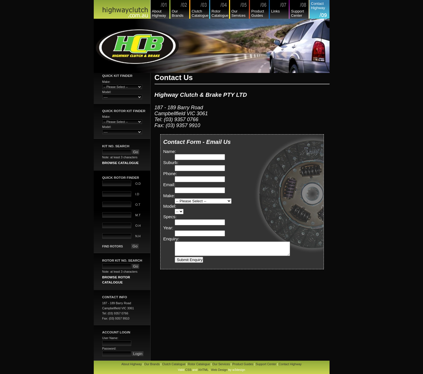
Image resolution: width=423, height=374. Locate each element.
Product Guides (257, 13)
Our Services (239, 13)
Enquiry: (171, 238)
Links (275, 11)
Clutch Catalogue (200, 13)
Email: (169, 184)
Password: (109, 348)
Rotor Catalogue (220, 13)
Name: (169, 151)
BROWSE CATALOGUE (120, 163)
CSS (188, 369)
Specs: (170, 216)
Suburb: (171, 162)
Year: (168, 227)
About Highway (159, 13)
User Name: (110, 338)
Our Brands (178, 13)
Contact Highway (318, 5)
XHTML (203, 369)
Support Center (297, 13)
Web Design (219, 369)
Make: (169, 195)
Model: (169, 206)
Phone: (170, 173)
